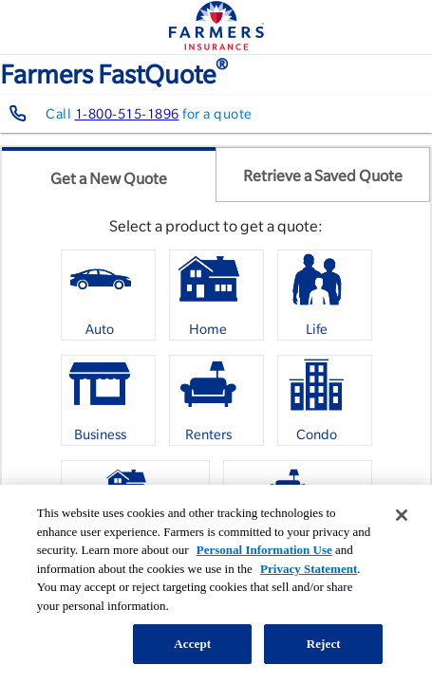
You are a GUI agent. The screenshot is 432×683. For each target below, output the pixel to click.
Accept (192, 644)
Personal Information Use (264, 550)
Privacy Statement (308, 569)
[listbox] (216, 407)
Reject (324, 644)
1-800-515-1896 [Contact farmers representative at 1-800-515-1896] (127, 113)
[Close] (402, 515)
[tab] (109, 174)
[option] (108, 295)
